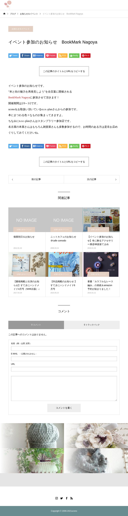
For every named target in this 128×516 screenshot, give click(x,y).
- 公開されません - (23, 354)
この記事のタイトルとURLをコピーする (64, 71)
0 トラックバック (92, 325)
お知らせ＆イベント (21, 29)
